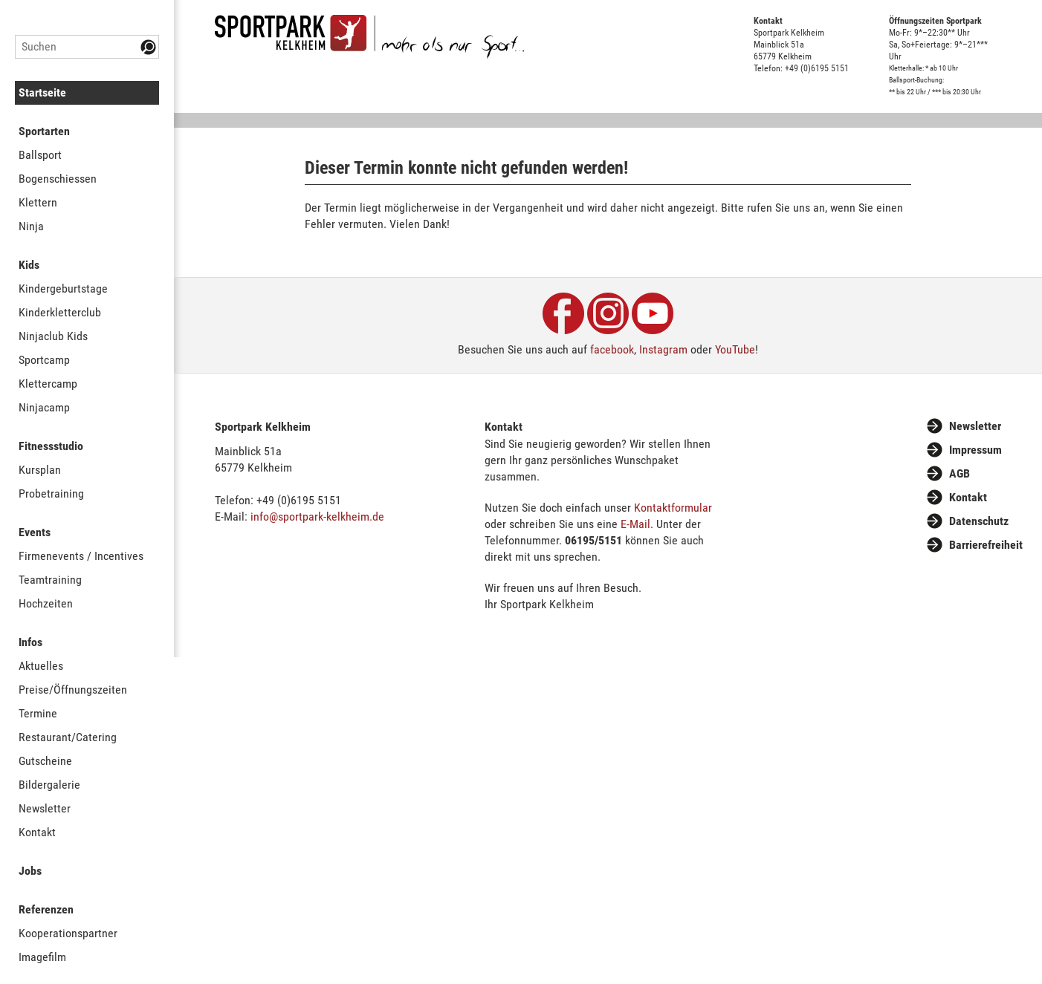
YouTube (735, 349)
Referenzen (46, 909)
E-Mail (635, 524)
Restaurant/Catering (68, 737)
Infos (30, 642)
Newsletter (45, 808)
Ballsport (40, 155)
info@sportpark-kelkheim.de (317, 516)
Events (35, 532)
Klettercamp (48, 384)
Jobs (30, 871)
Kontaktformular (673, 508)
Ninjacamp (44, 407)
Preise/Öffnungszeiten (73, 689)
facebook (612, 349)
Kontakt (37, 832)
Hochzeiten (46, 603)
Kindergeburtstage (63, 288)
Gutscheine (45, 761)
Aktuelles (41, 666)
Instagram (663, 349)
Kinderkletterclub (60, 312)
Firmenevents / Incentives (81, 556)
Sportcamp (44, 360)
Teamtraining (50, 580)
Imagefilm (42, 957)
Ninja (31, 226)
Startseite (42, 92)
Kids (29, 265)
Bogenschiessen (58, 179)
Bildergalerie (49, 785)
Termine (38, 713)
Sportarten (44, 131)
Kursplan (40, 470)
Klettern (38, 202)
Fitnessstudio (51, 446)
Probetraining (51, 493)
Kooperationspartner (68, 933)
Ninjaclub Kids (53, 336)
